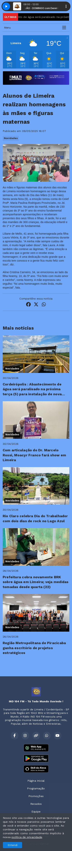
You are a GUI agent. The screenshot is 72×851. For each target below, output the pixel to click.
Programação (36, 788)
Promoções (36, 796)
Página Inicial (36, 780)
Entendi (12, 845)
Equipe (36, 811)
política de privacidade (27, 837)
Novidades (11, 138)
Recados (36, 803)
